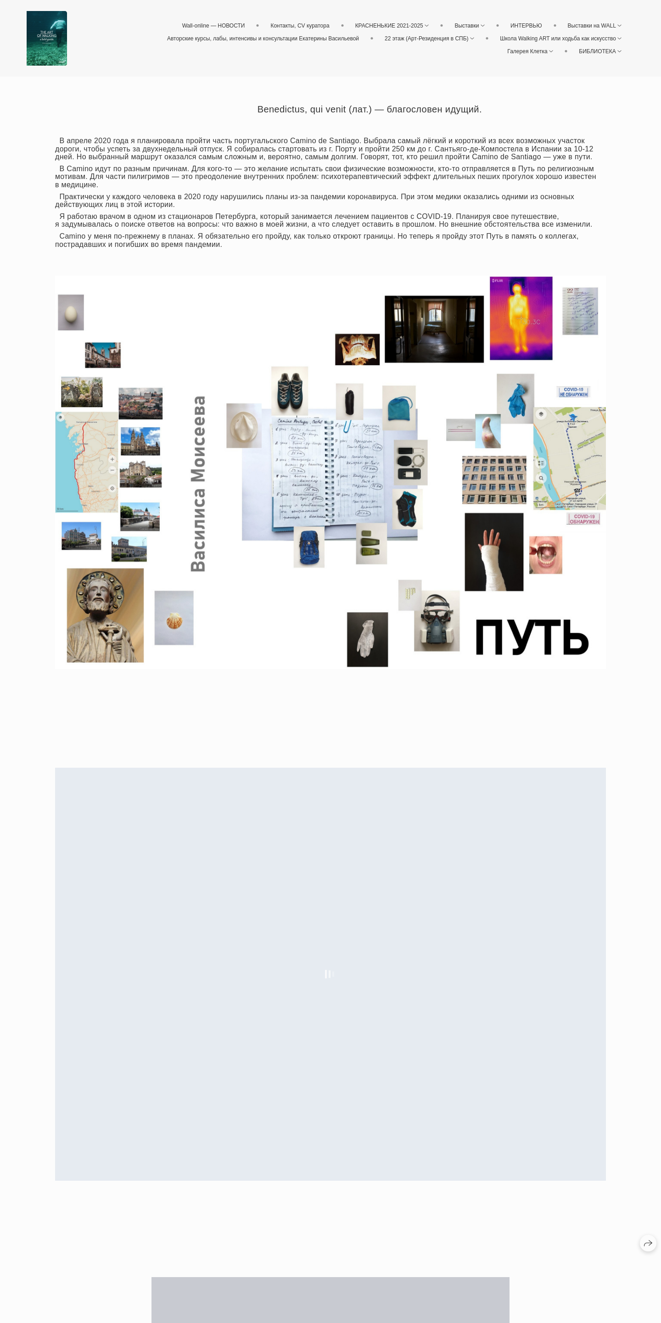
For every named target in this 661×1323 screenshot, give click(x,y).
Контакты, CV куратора (299, 25)
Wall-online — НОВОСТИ (213, 25)
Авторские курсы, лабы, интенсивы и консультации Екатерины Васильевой (263, 38)
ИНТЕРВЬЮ (526, 25)
